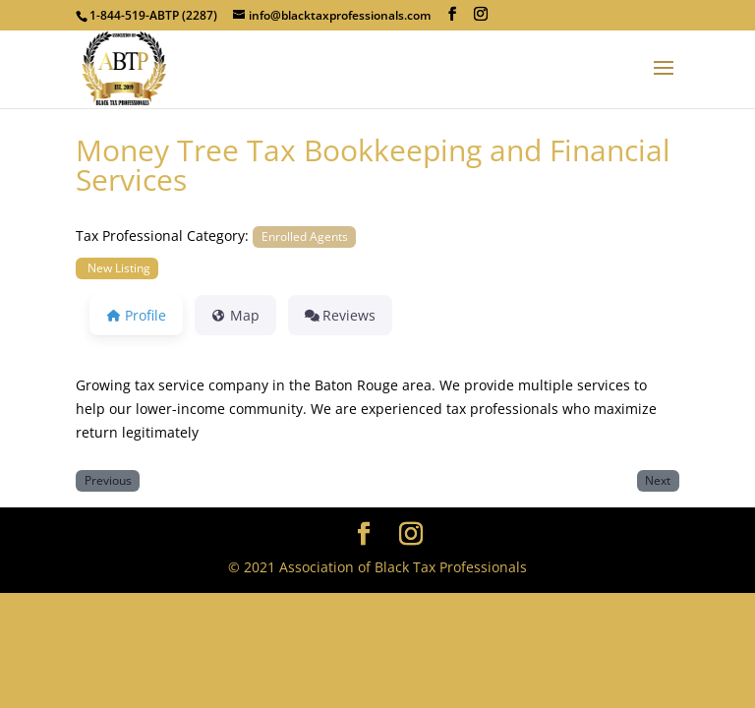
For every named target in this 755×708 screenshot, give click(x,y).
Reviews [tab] (341, 315)
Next (657, 480)
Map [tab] (235, 315)
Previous (108, 480)
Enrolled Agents (304, 236)
